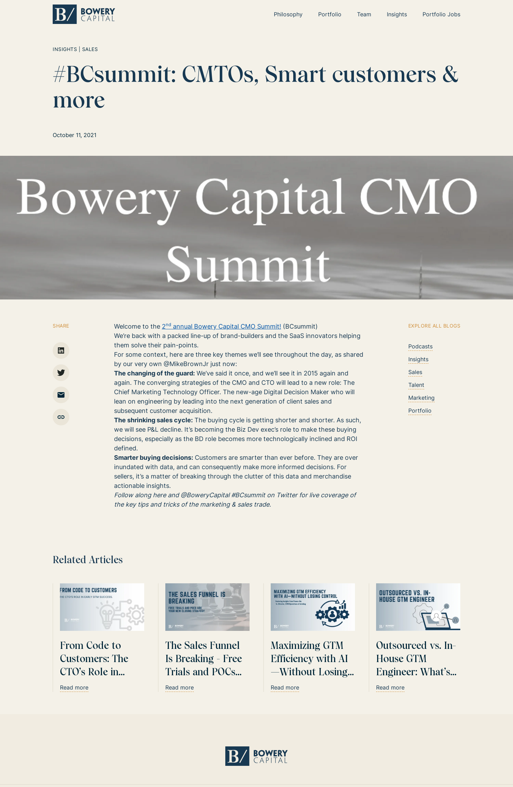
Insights (418, 359)
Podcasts (420, 346)
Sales (415, 372)
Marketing (421, 397)
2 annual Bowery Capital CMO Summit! (221, 326)
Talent (416, 384)
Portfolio (420, 410)
